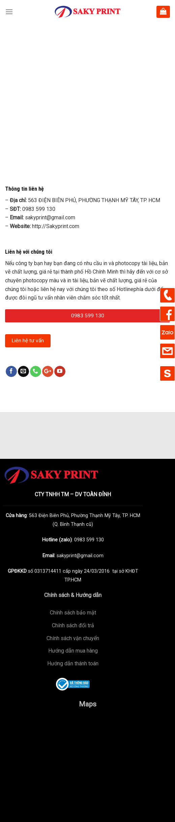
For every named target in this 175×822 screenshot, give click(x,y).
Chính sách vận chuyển (73, 638)
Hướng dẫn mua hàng (73, 650)
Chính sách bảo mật (73, 612)
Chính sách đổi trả (73, 625)
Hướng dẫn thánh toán (72, 663)
